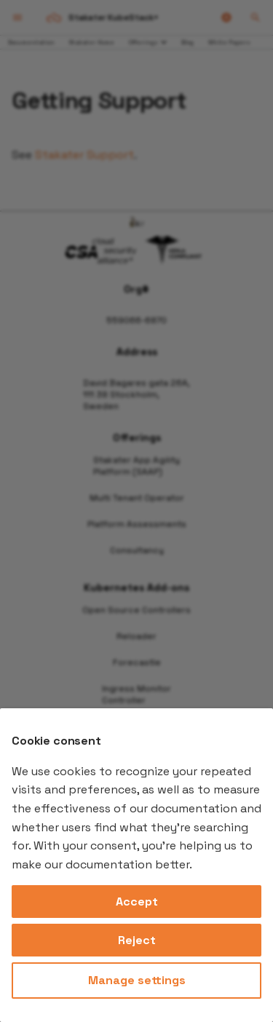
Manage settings (137, 980)
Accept (137, 901)
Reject (137, 940)
